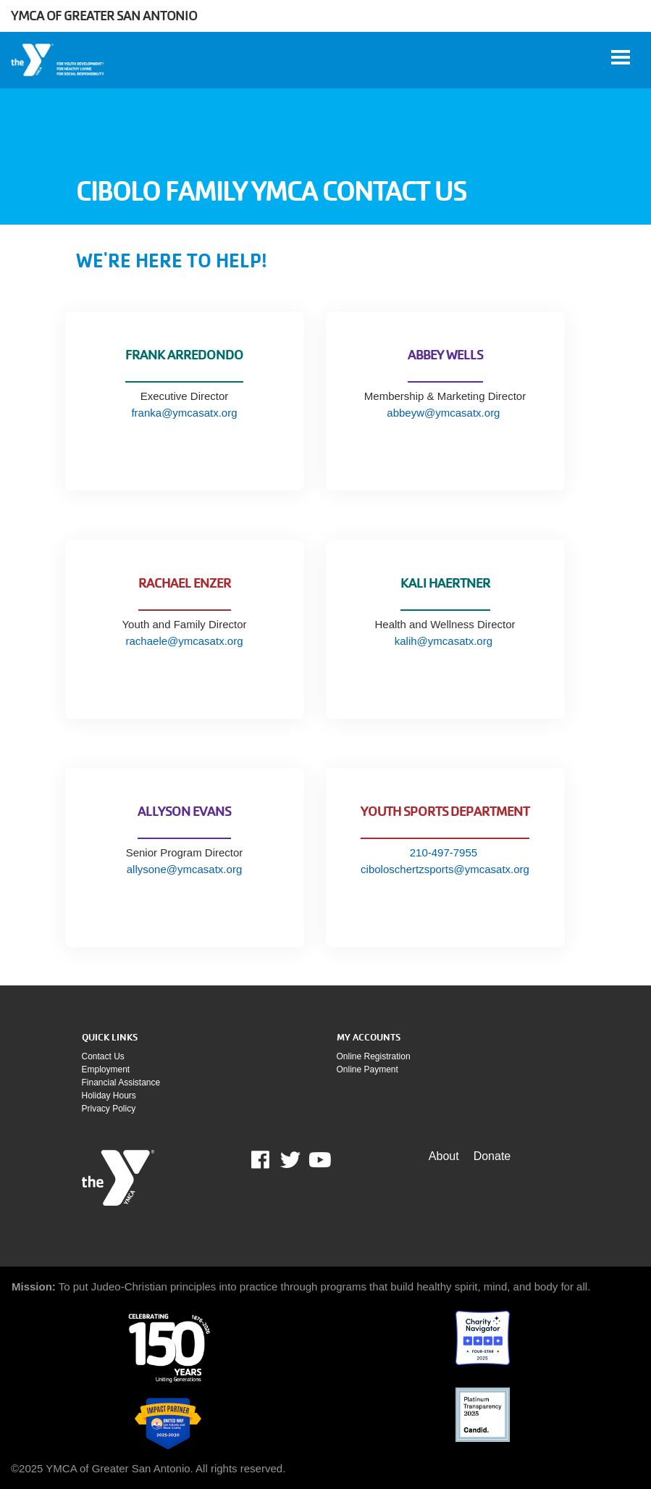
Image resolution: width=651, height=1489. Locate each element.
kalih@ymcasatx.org (445, 641)
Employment (106, 1069)
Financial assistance (121, 1082)
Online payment (367, 1069)
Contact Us (103, 1056)
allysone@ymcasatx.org (184, 869)
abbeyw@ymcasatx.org (445, 412)
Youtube (318, 1160)
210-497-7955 (443, 852)
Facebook (270, 1160)
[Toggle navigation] (620, 57)
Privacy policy (109, 1109)
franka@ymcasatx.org (184, 412)
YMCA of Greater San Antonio (104, 15)
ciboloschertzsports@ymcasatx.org (445, 869)
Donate (492, 1156)
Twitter (290, 1160)
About (444, 1156)
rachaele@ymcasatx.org (184, 641)
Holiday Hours (109, 1095)
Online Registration (374, 1056)
